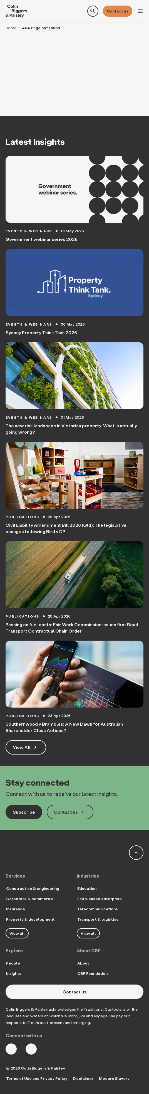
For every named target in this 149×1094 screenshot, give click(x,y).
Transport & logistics (97, 919)
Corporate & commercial (30, 898)
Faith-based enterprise (99, 898)
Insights (13, 973)
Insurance (15, 908)
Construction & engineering (32, 888)
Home (11, 27)
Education (86, 888)
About (83, 963)
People (13, 963)
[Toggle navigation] (140, 11)
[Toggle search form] (92, 11)
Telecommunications (97, 908)
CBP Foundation (92, 973)
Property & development (30, 919)
